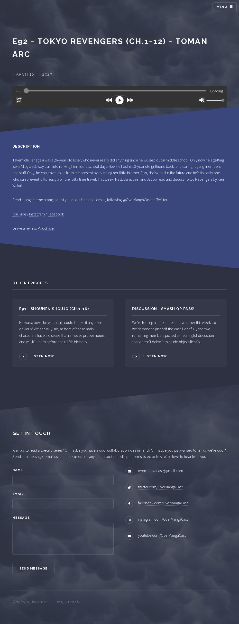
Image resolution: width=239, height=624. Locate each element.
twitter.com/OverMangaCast (160, 486)
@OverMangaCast (136, 199)
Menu (222, 7)
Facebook (56, 214)
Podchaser (46, 228)
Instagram (37, 214)
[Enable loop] (19, 100)
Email (18, 494)
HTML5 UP (74, 601)
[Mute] (202, 100)
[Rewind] (109, 100)
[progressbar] (116, 91)
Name (17, 470)
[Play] (119, 100)
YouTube (19, 214)
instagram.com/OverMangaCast (163, 519)
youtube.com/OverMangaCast (162, 535)
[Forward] (130, 100)
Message (21, 517)
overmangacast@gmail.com (160, 470)
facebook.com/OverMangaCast (163, 502)
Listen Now (42, 356)
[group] (119, 96)
